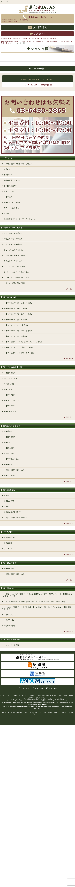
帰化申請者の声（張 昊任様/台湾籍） (18, 314)
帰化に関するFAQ (10, 411)
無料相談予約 (40, 27)
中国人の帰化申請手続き (13, 233)
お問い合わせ (9, 169)
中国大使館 (53, 688)
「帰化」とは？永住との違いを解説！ (18, 164)
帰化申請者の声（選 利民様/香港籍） (18, 331)
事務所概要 (8, 543)
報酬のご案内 (9, 191)
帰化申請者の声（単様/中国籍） (16, 309)
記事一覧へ (69, 289)
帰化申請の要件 (10, 406)
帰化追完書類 (9, 448)
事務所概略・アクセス (12, 180)
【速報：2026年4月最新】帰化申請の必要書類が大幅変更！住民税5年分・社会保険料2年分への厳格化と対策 (37, 595)
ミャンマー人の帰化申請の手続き (16, 272)
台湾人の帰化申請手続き (13, 261)
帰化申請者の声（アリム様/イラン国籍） (19, 347)
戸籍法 (6, 507)
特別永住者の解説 (10, 378)
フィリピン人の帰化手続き (14, 250)
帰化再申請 (8, 464)
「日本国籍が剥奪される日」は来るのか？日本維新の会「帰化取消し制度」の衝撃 (35, 602)
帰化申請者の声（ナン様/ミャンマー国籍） (20, 353)
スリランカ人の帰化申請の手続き (16, 278)
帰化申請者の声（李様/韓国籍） (16, 336)
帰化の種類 (8, 389)
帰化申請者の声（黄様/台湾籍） (16, 320)
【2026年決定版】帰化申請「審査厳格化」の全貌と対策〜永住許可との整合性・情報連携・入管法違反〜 (37, 608)
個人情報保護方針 (10, 186)
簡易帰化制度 (9, 384)
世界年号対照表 (10, 626)
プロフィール (9, 549)
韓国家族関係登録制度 (12, 512)
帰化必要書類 (9, 569)
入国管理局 (25, 688)
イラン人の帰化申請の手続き (15, 283)
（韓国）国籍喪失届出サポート (15, 470)
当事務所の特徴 (10, 538)
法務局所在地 (9, 620)
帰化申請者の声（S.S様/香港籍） (16, 325)
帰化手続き (8, 197)
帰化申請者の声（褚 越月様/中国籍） (18, 303)
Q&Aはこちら (39, 34)
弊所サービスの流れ (11, 208)
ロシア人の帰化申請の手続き (15, 266)
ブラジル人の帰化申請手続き (15, 255)
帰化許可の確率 (10, 395)
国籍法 (6, 495)
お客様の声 (8, 175)
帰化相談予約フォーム (12, 202)
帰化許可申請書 (10, 476)
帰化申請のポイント (11, 400)
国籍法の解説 (9, 501)
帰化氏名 (7, 442)
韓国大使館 (39, 688)
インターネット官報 (11, 645)
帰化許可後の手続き (11, 459)
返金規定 (7, 213)
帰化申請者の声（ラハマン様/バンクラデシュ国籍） (23, 342)
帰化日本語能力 (10, 373)
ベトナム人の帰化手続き (13, 244)
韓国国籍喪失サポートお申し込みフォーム (20, 219)
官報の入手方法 (10, 615)
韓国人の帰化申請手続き (13, 239)
